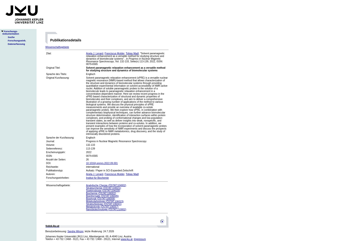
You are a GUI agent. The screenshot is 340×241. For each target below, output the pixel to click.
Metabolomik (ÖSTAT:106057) (102, 206)
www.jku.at (127, 239)
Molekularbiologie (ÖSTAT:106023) (105, 201)
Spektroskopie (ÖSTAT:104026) (103, 190)
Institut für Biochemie (97, 177)
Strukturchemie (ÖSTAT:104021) (103, 188)
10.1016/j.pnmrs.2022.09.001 (102, 163)
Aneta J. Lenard (94, 53)
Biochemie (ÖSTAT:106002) (101, 193)
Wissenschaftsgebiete (57, 47)
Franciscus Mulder (114, 53)
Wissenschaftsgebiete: (58, 185)
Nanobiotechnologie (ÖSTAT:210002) (106, 209)
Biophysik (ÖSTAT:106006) (100, 198)
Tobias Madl (132, 53)
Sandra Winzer (76, 231)
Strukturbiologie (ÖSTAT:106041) (104, 204)
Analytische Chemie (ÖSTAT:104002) (106, 185)
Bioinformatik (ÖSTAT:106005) (102, 196)
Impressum (140, 239)
